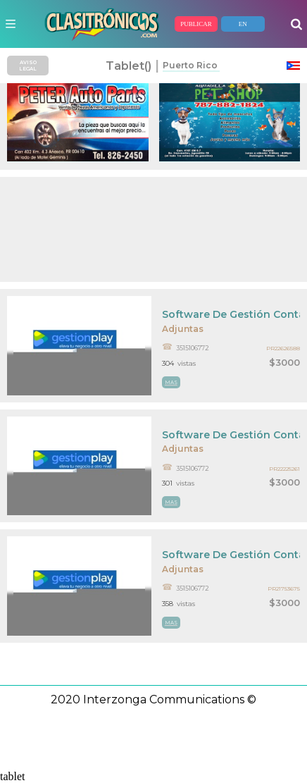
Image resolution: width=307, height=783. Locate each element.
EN (243, 23)
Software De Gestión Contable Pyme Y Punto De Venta (231, 314)
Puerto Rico (190, 65)
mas (171, 382)
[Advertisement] (153, 229)
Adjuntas (182, 328)
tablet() (128, 66)
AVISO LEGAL (28, 65)
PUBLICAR (196, 23)
